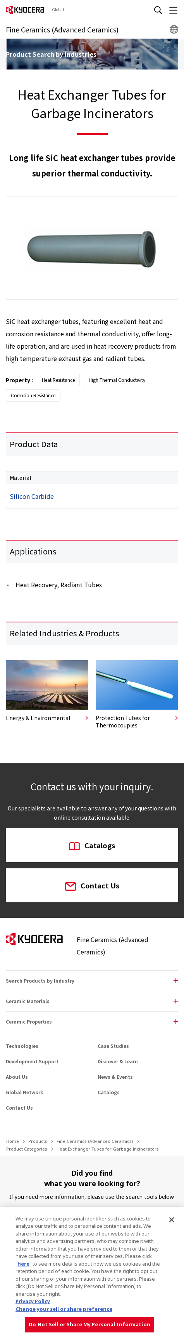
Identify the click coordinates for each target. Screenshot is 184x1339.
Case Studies (113, 1045)
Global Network (24, 1092)
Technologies (22, 1045)
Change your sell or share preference (63, 1308)
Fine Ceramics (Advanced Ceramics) (95, 1141)
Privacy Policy (32, 1301)
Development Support (32, 1061)
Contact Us (92, 886)
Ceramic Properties (29, 1021)
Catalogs (92, 846)
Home (12, 1141)
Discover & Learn (118, 1061)
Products (37, 1141)
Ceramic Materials (28, 1001)
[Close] (171, 1219)
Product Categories (26, 1149)
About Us (17, 1076)
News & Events (115, 1076)
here (23, 1263)
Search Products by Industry (40, 980)
